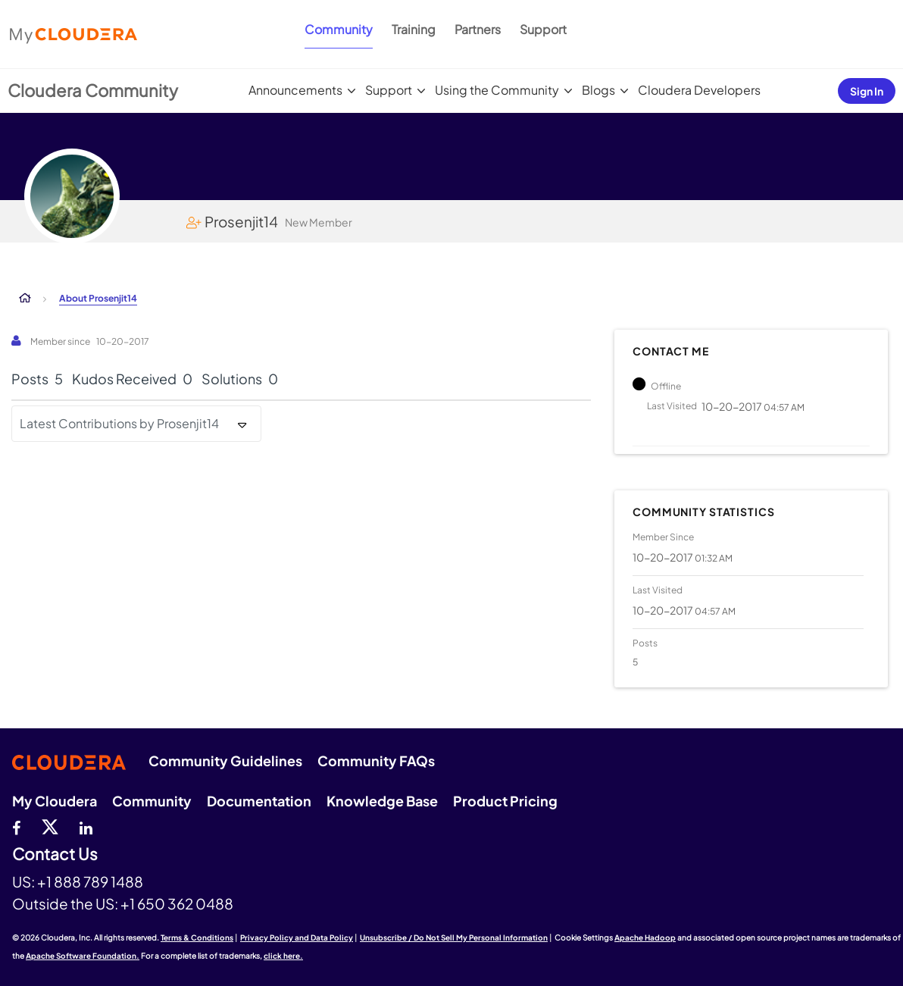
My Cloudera (54, 800)
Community (339, 29)
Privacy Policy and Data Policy (296, 937)
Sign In (866, 91)
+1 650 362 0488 (176, 903)
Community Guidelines (225, 760)
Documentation (259, 800)
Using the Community (497, 90)
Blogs (598, 90)
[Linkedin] (86, 826)
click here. (283, 955)
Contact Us (55, 854)
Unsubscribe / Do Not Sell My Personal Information (454, 937)
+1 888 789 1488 (90, 881)
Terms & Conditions (197, 937)
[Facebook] (16, 826)
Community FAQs (376, 760)
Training (414, 29)
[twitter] (50, 826)
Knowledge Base (382, 800)
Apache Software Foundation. (82, 955)
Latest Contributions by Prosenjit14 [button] (119, 423)
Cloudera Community (93, 90)
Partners (478, 29)
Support (543, 29)
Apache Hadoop (645, 937)
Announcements (295, 90)
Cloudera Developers (699, 90)
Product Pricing (505, 800)
